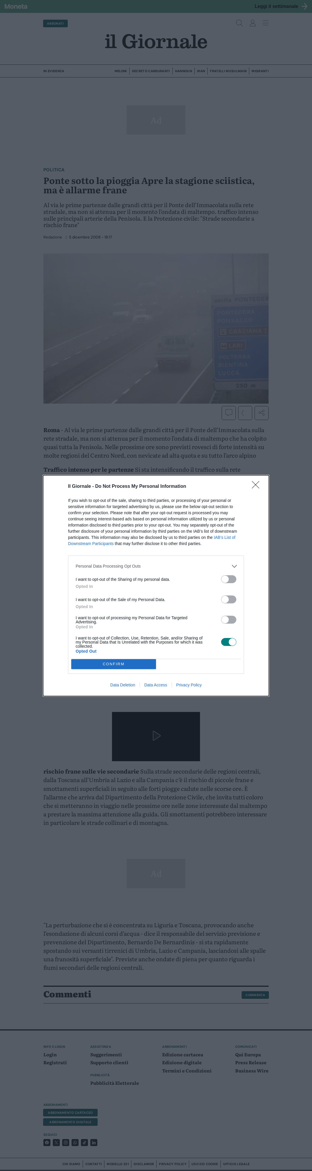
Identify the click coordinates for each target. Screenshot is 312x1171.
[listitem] (156, 566)
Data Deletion (122, 685)
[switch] (228, 579)
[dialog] (156, 585)
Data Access (155, 685)
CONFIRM (114, 663)
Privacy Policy (189, 685)
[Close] (257, 486)
